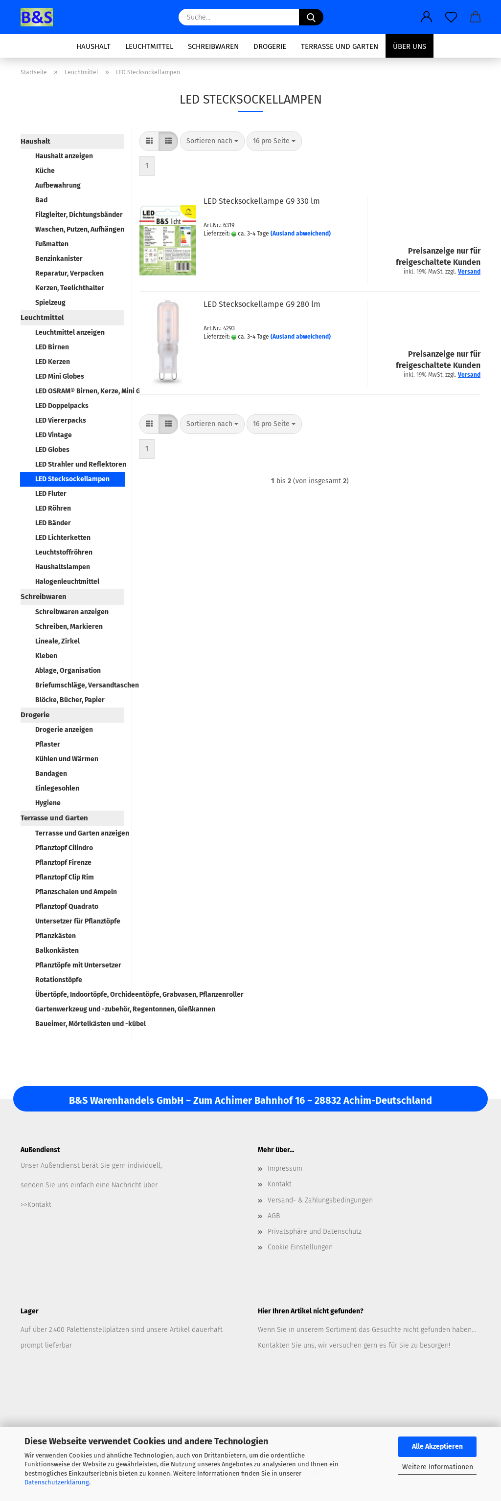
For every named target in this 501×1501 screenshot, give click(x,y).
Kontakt (280, 1184)
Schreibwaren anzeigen (72, 612)
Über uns (409, 46)
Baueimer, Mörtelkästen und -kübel (79, 1024)
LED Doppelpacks (62, 406)
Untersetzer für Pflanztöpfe (77, 921)
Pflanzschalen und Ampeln (76, 892)
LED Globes (52, 450)
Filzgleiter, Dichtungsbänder (79, 215)
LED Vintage (53, 435)
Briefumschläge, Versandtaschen (79, 685)
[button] (426, 17)
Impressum (285, 1168)
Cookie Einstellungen (300, 1247)
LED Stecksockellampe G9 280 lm (262, 304)
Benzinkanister (59, 259)
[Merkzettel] (451, 17)
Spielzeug (50, 303)
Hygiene (48, 803)
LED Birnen (52, 347)
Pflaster (47, 744)
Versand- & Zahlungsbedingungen (320, 1200)
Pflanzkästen (55, 936)
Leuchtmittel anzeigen (70, 332)
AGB (274, 1216)
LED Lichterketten (63, 538)
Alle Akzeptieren (437, 1446)
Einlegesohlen (57, 788)
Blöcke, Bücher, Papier (70, 700)
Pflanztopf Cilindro (64, 848)
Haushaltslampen (62, 567)
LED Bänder (53, 523)
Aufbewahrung (58, 185)
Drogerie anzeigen (64, 730)
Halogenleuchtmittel (67, 582)
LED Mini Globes (59, 376)
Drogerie (269, 46)
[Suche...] (311, 17)
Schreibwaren (213, 46)
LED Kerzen (52, 362)
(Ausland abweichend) (301, 233)
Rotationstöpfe (58, 980)
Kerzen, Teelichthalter (69, 288)
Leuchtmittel (149, 46)
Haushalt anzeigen (64, 156)
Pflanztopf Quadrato (66, 906)
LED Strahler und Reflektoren (79, 464)
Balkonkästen (57, 950)
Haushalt (93, 46)
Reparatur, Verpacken (69, 273)
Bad (41, 200)
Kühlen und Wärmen (66, 759)
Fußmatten (51, 244)
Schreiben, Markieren (69, 626)
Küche (45, 171)
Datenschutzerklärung (56, 1482)
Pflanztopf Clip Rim (64, 877)
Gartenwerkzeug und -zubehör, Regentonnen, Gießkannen (79, 1009)
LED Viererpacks (60, 420)
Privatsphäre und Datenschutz (315, 1231)
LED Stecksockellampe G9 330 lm (262, 201)
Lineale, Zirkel (57, 641)
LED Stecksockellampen (72, 479)
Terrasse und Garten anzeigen (79, 833)
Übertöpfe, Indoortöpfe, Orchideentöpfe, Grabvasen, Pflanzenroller (79, 994)
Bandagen (51, 774)
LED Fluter (51, 494)
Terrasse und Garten (339, 46)
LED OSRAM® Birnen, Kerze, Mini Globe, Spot (79, 391)
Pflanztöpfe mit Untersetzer (78, 965)
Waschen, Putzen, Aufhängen (79, 229)
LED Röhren (53, 508)
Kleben (46, 656)
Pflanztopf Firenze (63, 862)
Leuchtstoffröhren (63, 552)
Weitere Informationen (437, 1467)
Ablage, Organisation (68, 670)
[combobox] (212, 141)
